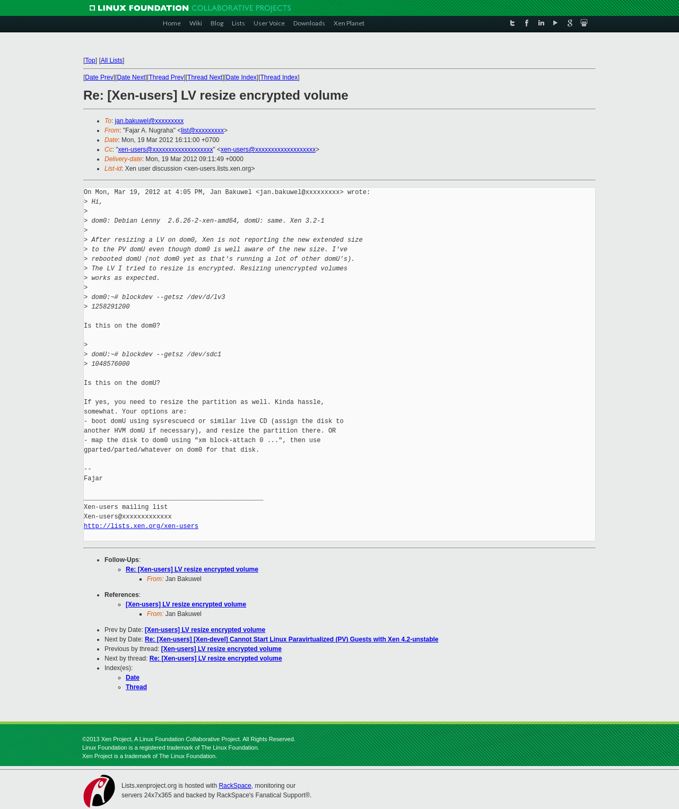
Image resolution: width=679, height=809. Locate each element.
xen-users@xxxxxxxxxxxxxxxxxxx (165, 149)
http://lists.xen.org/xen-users (141, 526)
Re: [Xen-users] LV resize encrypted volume (192, 569)
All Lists (112, 60)
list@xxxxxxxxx (202, 130)
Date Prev (99, 77)
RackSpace (235, 785)
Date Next (131, 77)
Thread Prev (166, 77)
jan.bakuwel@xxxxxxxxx (149, 121)
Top (90, 60)
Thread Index (279, 77)
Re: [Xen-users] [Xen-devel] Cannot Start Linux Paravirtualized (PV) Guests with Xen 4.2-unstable (291, 639)
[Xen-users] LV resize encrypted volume (186, 604)
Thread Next (204, 77)
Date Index (241, 77)
